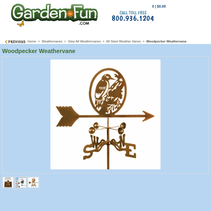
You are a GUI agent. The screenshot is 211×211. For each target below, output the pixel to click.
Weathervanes (52, 41)
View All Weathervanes (84, 41)
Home (32, 41)
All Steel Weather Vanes (123, 41)
